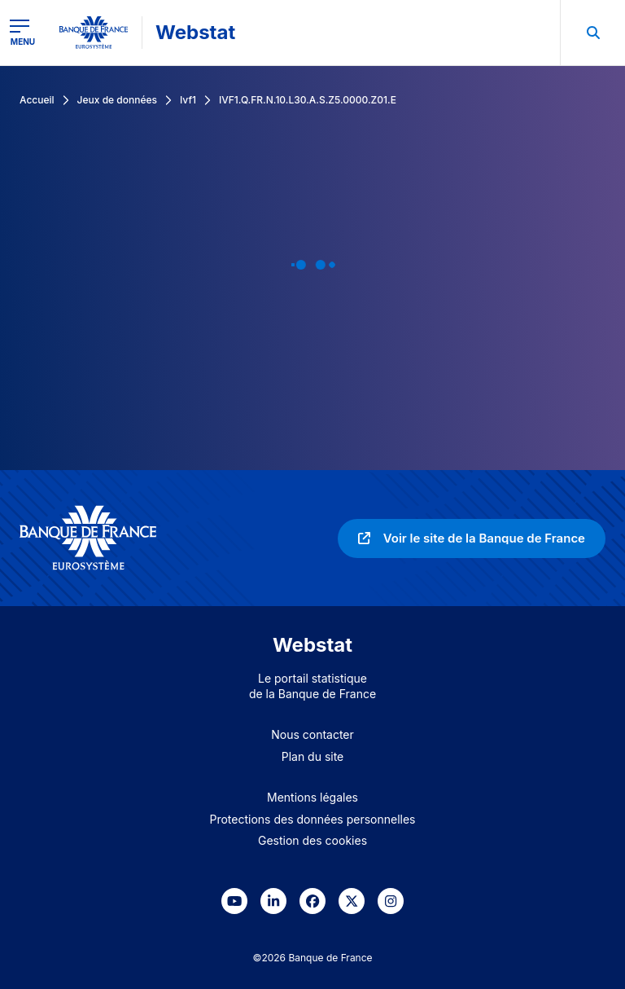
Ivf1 (188, 100)
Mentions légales (312, 797)
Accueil (37, 100)
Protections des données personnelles (313, 819)
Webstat (195, 32)
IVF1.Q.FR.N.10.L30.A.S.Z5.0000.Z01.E (307, 100)
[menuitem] (592, 32)
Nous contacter (312, 734)
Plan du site (313, 756)
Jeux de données (117, 100)
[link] (471, 538)
